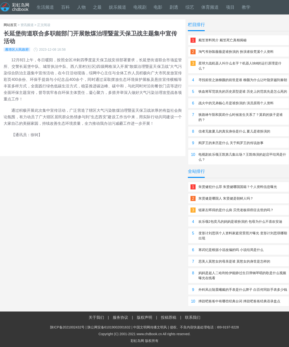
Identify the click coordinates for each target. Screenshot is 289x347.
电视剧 (139, 7)
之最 (97, 7)
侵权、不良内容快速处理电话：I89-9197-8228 (204, 327)
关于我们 (96, 317)
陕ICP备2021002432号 (67, 327)
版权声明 (144, 317)
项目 (230, 7)
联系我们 (192, 317)
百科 (65, 7)
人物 (81, 7)
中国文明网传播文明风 (150, 327)
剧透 (174, 7)
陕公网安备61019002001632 (109, 327)
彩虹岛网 (137, 341)
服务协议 (120, 317)
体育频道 (210, 7)
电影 (158, 7)
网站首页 (10, 25)
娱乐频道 (117, 7)
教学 (246, 7)
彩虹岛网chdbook (20, 7)
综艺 (189, 7)
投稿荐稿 (168, 317)
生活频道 (45, 7)
